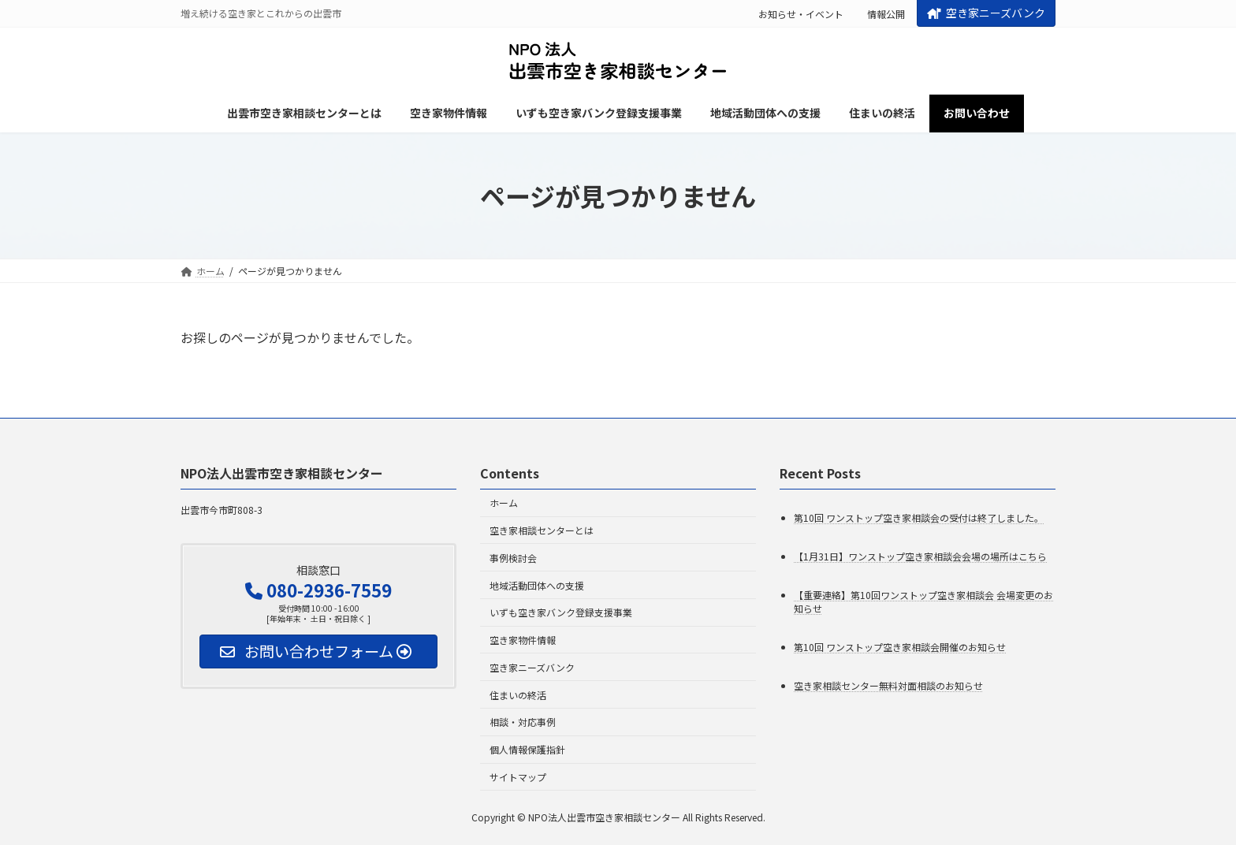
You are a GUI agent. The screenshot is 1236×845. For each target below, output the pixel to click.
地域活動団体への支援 (537, 585)
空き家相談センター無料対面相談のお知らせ (888, 685)
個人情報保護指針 (527, 749)
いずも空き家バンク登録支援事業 (561, 612)
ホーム (504, 502)
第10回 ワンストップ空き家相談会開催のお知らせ (900, 646)
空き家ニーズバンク (986, 12)
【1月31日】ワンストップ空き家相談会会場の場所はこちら (920, 556)
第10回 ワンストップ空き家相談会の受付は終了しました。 (919, 517)
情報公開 (886, 13)
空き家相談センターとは (542, 530)
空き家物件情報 (523, 639)
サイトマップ (518, 777)
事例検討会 (513, 557)
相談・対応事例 (523, 722)
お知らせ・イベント (800, 13)
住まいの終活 (518, 695)
